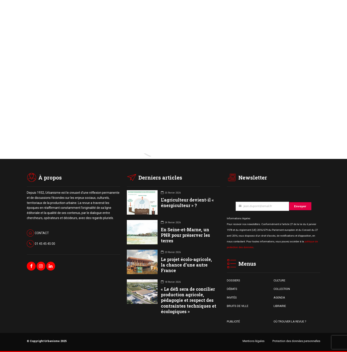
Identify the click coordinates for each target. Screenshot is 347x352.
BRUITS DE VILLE (237, 306)
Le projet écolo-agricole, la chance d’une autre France (186, 265)
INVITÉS (232, 297)
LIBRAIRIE (280, 306)
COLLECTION (282, 289)
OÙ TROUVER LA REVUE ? (290, 321)
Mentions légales (253, 341)
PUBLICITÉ (233, 321)
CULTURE (279, 280)
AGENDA (279, 297)
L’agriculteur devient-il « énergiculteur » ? (187, 202)
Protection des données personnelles (296, 341)
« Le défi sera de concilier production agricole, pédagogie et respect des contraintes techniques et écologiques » (188, 300)
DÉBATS (232, 289)
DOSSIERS (233, 280)
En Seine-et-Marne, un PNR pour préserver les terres (185, 235)
